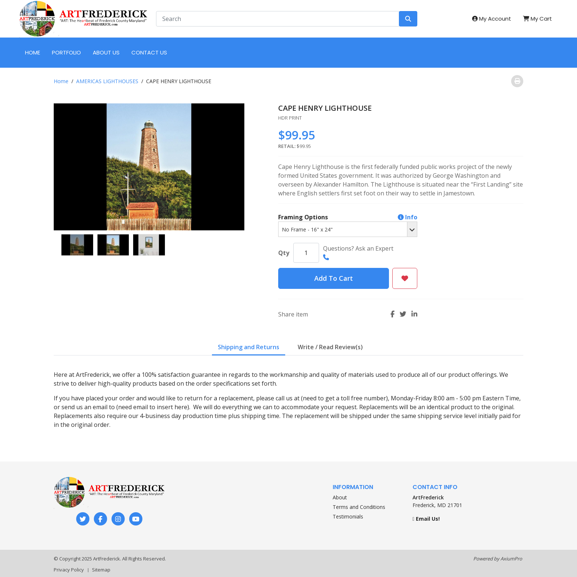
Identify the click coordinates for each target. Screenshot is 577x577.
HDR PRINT (290, 117)
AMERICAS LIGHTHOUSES (107, 81)
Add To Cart (333, 278)
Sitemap (101, 569)
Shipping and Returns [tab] (248, 347)
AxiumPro (511, 558)
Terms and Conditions (359, 506)
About (340, 497)
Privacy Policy (69, 569)
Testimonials (348, 516)
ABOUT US (106, 52)
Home (61, 81)
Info (407, 217)
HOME (32, 52)
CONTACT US (149, 52)
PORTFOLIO (66, 52)
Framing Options (348, 217)
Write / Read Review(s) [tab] (330, 347)
